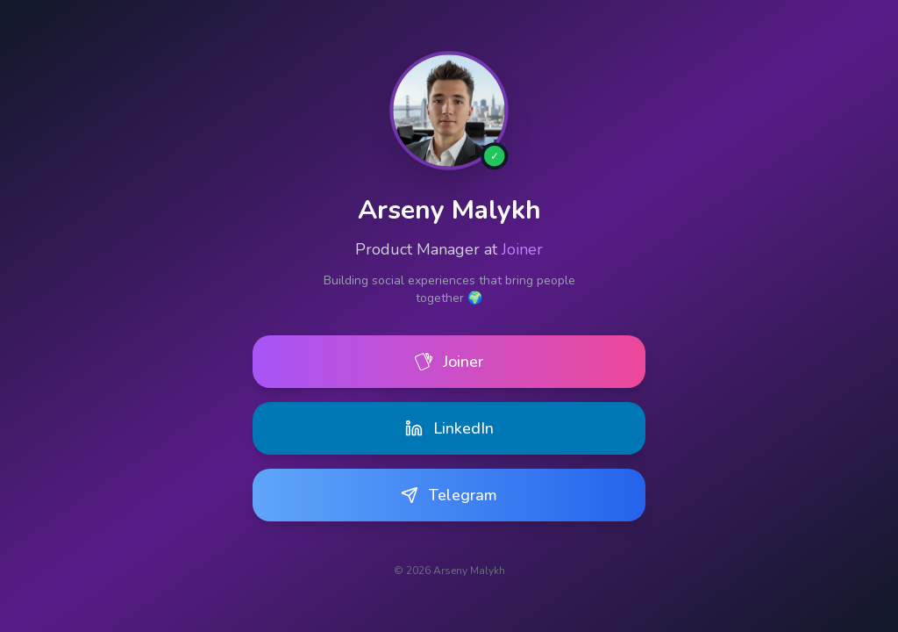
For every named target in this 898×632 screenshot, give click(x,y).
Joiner (522, 249)
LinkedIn (449, 428)
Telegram (449, 496)
